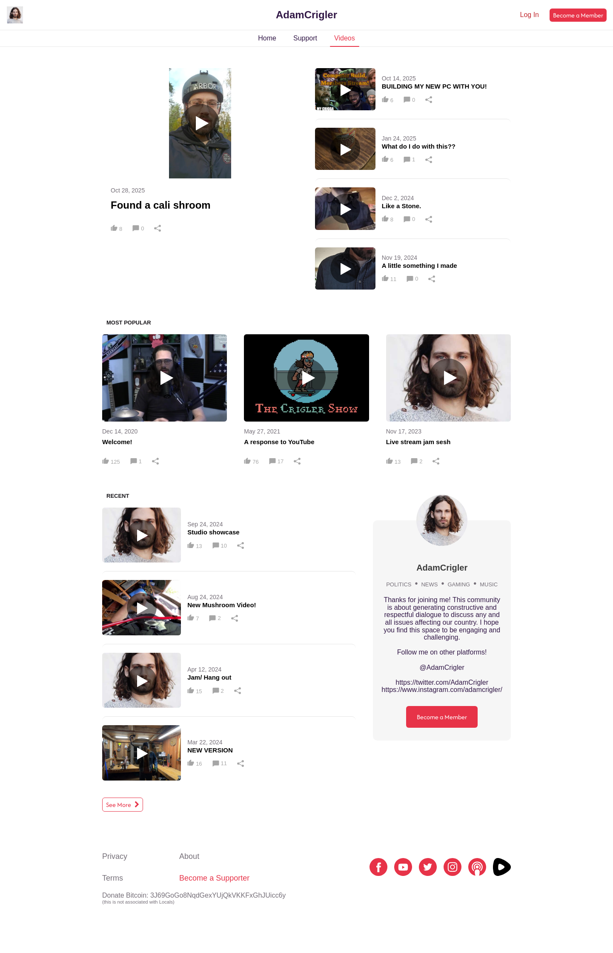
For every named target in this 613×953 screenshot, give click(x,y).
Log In (529, 14)
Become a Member (578, 15)
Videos (344, 38)
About (189, 856)
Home (267, 38)
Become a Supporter (214, 878)
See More (122, 804)
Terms (112, 878)
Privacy (114, 856)
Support (305, 38)
